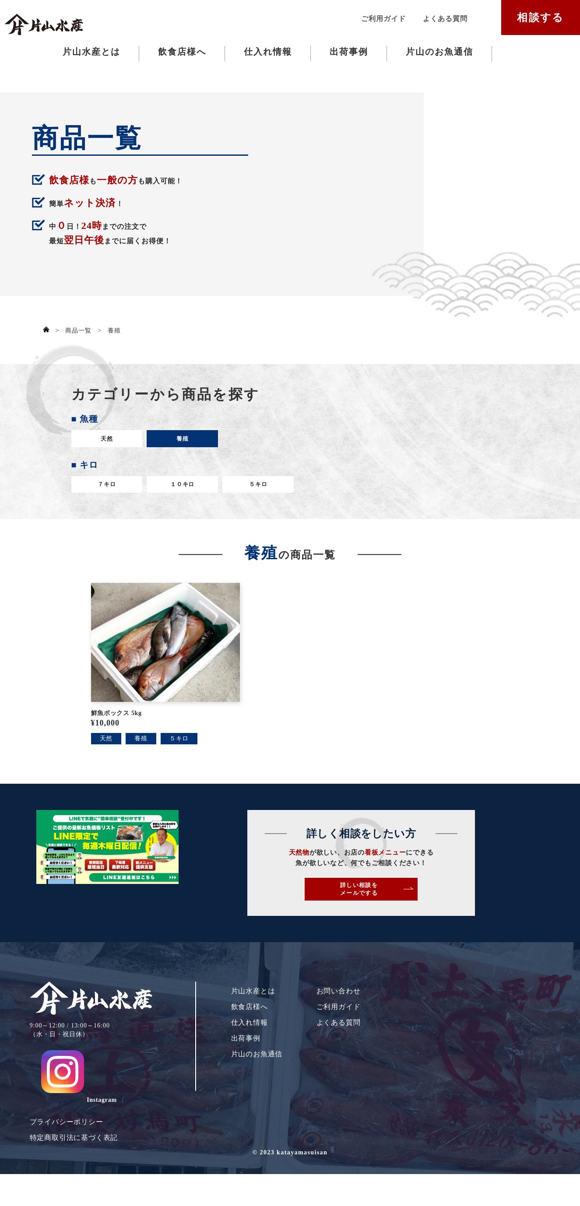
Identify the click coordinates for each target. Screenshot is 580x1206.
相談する (540, 17)
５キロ (244, 492)
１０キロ (174, 492)
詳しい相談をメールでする (430, 914)
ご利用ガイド (383, 18)
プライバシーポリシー (66, 1127)
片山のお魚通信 (439, 51)
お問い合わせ (338, 1023)
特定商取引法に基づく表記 (74, 1143)
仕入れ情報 (268, 51)
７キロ (104, 492)
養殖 (174, 441)
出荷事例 (349, 51)
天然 (104, 441)
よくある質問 (445, 18)
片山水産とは (91, 51)
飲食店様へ (182, 51)
